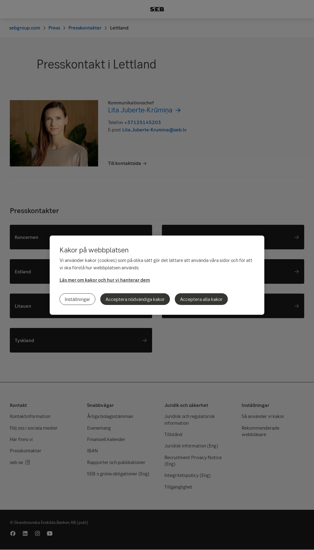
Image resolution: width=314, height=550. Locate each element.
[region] (157, 275)
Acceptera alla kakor (201, 299)
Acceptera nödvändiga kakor (135, 299)
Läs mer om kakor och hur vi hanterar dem (104, 280)
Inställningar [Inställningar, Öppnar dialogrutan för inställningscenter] (77, 299)
